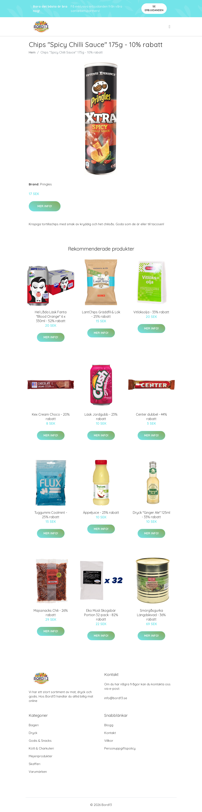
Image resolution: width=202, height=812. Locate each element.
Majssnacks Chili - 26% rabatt (51, 612)
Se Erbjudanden (154, 8)
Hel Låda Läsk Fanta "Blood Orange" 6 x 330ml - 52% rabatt (50, 316)
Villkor (108, 741)
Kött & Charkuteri (41, 748)
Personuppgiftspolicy (120, 748)
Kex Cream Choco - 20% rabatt (51, 416)
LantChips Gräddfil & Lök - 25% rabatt (101, 314)
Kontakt (110, 733)
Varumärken (38, 772)
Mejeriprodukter (40, 756)
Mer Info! (44, 206)
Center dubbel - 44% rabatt (151, 416)
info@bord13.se (115, 698)
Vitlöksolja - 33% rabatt (151, 312)
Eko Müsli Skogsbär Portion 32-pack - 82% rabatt (101, 614)
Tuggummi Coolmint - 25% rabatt (50, 514)
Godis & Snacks (40, 741)
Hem (32, 52)
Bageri (34, 725)
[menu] (169, 27)
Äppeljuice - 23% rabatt (101, 512)
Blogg (108, 725)
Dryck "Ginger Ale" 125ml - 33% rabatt (151, 514)
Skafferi (34, 764)
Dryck (33, 733)
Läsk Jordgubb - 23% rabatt (101, 416)
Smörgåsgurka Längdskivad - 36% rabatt (151, 614)
